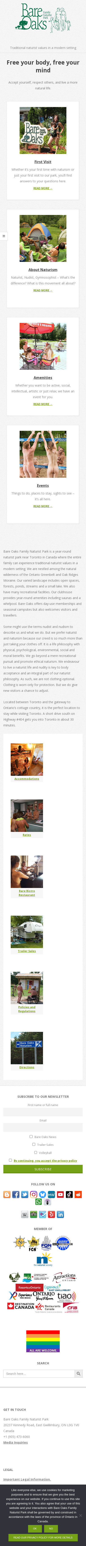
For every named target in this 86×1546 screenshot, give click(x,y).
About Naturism (43, 269)
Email (43, 1120)
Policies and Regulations (26, 1009)
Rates (27, 835)
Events (43, 485)
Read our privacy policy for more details (43, 1537)
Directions (26, 1067)
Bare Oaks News (43, 1137)
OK (35, 1528)
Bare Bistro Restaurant (27, 893)
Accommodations (26, 779)
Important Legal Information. (27, 1479)
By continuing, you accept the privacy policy (45, 1161)
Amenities (43, 377)
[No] (80, 1515)
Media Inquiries (15, 1442)
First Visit (43, 161)
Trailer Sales (27, 951)
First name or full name (43, 1105)
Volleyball (43, 1153)
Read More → (43, 188)
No (51, 1528)
